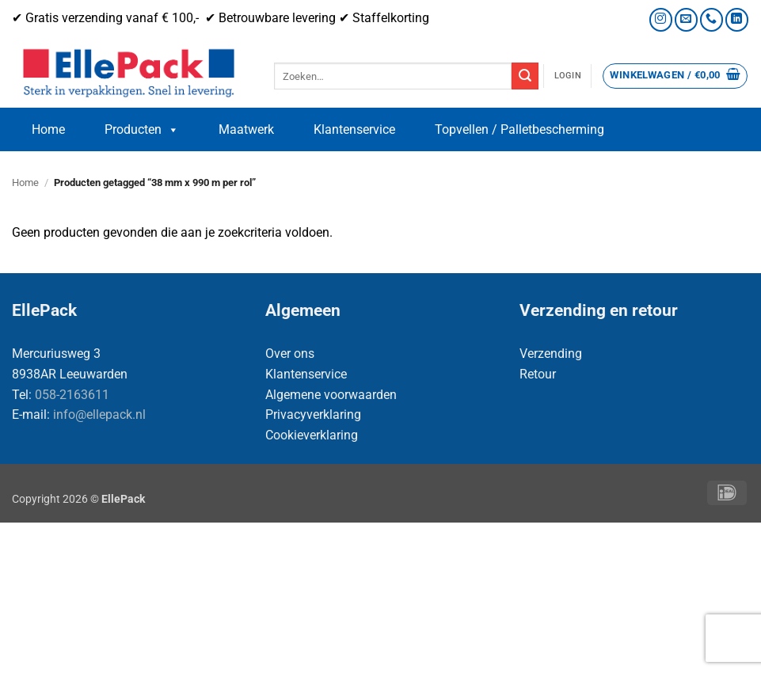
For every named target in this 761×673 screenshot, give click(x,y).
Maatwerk (246, 129)
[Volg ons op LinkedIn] (736, 19)
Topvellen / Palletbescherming (519, 129)
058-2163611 (72, 394)
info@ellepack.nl (99, 414)
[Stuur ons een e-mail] (686, 19)
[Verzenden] (525, 76)
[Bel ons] (711, 19)
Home (48, 129)
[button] (567, 76)
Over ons (289, 353)
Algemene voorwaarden (331, 394)
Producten (142, 130)
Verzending (550, 353)
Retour (537, 374)
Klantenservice (354, 129)
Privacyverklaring (313, 414)
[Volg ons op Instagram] (660, 19)
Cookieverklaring (311, 435)
